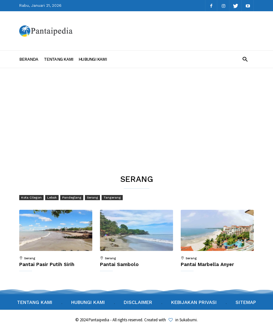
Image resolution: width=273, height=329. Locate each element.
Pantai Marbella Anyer (207, 264)
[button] (245, 59)
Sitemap (246, 302)
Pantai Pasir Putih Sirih (46, 264)
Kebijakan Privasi (194, 302)
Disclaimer (138, 302)
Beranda (28, 59)
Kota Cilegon (31, 197)
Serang (92, 197)
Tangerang (112, 197)
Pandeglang (71, 197)
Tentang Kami (58, 59)
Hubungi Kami (93, 59)
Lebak (52, 197)
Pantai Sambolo (119, 264)
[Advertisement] (136, 116)
